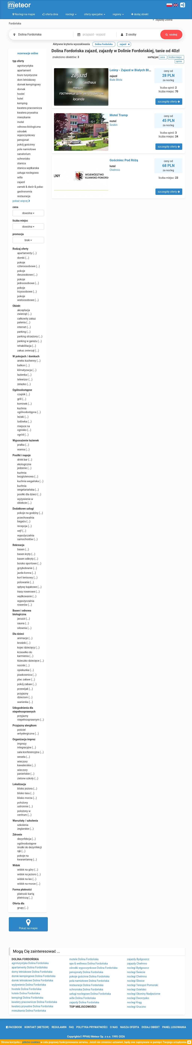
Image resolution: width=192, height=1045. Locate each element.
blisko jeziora (25, 788)
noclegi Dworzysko (138, 998)
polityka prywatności (91, 1027)
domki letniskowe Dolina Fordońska (32, 980)
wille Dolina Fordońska (82, 998)
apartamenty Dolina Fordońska (29, 967)
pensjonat (21, 140)
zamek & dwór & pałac (28, 187)
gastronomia (22, 191)
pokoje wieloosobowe (26, 298)
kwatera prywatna (25, 113)
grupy (20, 908)
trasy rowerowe (26, 591)
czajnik (21, 394)
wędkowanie (24, 596)
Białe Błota (116, 79)
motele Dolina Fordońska (83, 959)
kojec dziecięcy (26, 647)
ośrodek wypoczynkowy (24, 133)
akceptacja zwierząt (22, 311)
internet (22, 327)
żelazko (22, 384)
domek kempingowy (27, 84)
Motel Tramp (119, 115)
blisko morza (25, 798)
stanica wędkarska (26, 168)
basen (21, 549)
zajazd (19, 182)
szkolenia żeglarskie (23, 826)
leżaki (20, 417)
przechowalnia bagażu (23, 519)
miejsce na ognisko (22, 427)
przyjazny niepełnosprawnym (28, 717)
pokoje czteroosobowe (26, 264)
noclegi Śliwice (135, 980)
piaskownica (24, 675)
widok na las (24, 879)
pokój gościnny (24, 144)
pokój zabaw (25, 684)
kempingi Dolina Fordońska (27, 997)
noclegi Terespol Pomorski (142, 985)
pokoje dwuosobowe (25, 272)
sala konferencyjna (28, 752)
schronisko (21, 159)
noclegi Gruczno (136, 1006)
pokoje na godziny (28, 513)
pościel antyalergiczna (26, 731)
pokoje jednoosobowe (26, 281)
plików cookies (31, 1042)
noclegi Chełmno (137, 976)
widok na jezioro (27, 874)
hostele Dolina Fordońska (26, 989)
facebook (14, 1027)
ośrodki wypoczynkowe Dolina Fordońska (93, 967)
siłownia (22, 628)
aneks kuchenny (26, 361)
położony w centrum (22, 812)
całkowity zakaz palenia (24, 320)
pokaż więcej (21, 200)
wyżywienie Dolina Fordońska (29, 984)
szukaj (171, 34)
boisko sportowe (27, 563)
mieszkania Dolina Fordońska (29, 1010)
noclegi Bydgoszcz (138, 967)
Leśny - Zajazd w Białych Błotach (133, 70)
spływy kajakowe (27, 587)
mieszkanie (22, 117)
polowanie (23, 582)
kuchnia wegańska (28, 481)
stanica (19, 163)
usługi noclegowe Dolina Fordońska (90, 993)
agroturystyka (23, 66)
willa (17, 177)
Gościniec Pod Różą (124, 160)
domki (21, 258)
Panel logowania (174, 1027)
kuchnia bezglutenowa (25, 474)
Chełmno (115, 169)
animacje (22, 638)
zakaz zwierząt (26, 350)
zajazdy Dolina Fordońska (84, 1002)
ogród (21, 435)
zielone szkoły (25, 778)
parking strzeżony (27, 336)
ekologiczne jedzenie (22, 466)
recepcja (22, 526)
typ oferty (18, 61)
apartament (22, 70)
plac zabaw (24, 679)
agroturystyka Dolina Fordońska (30, 963)
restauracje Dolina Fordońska (86, 985)
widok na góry (25, 870)
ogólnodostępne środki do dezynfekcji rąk (27, 847)
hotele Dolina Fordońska (26, 993)
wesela (21, 757)
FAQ (71, 1027)
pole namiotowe (24, 149)
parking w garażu (27, 341)
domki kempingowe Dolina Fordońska (34, 976)
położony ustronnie (23, 804)
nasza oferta (129, 1027)
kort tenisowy (25, 577)
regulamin (59, 1027)
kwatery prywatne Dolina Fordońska (32, 1006)
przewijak (23, 689)
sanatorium (22, 154)
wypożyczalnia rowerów (23, 602)
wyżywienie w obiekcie (23, 500)
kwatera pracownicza (27, 108)
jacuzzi (21, 619)
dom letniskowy (24, 80)
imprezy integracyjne (24, 745)
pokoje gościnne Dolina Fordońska (89, 976)
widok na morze (26, 884)
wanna (21, 449)
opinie (179, 61)
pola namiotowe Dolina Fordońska (89, 980)
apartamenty (25, 253)
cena (15, 207)
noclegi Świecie (136, 972)
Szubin (114, 124)
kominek (22, 404)
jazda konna (24, 573)
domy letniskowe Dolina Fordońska (32, 971)
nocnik (21, 665)
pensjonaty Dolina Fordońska (86, 972)
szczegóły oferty (169, 101)
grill (19, 399)
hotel (18, 98)
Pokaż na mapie (28, 924)
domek (19, 89)
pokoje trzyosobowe (25, 289)
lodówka (22, 421)
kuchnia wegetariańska (26, 487)
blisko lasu (23, 793)
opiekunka (23, 670)
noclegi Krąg (134, 1002)
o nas (114, 1027)
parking (22, 332)
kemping (20, 103)
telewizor (22, 379)
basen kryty (24, 554)
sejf (19, 531)
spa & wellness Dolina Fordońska (88, 963)
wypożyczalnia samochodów (25, 537)
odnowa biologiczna (27, 127)
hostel (18, 94)
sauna (21, 623)
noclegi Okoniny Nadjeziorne (143, 993)
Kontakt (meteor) (37, 1027)
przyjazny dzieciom (22, 695)
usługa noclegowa (25, 173)
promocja (18, 234)
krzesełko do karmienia (23, 653)
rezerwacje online (25, 54)
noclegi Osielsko (136, 989)
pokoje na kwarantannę (25, 857)
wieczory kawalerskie (24, 763)
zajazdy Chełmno (137, 963)
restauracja (21, 196)
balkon (21, 365)
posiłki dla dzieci (27, 494)
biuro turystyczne (25, 75)
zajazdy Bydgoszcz (138, 959)
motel (18, 122)
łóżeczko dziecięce (28, 661)
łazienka (22, 375)
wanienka (23, 702)
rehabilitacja (24, 346)
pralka (21, 445)
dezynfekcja (24, 839)
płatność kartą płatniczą (23, 895)
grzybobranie (25, 568)
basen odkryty (25, 559)
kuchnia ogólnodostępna (27, 410)
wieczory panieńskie (23, 771)
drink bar (22, 459)
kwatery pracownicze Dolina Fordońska (34, 1002)
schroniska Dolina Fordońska (86, 989)
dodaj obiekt (151, 1027)
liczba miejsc (20, 220)
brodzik (21, 643)
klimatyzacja (24, 370)
